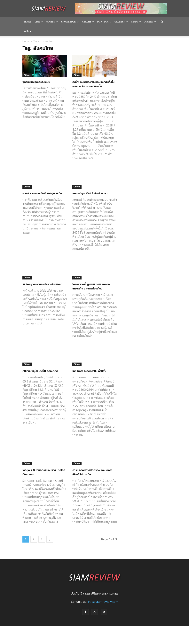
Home (27, 22)
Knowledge (70, 22)
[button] (162, 22)
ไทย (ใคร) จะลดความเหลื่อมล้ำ (89, 362)
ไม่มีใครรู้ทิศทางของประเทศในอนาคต (42, 275)
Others (27, 65)
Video (136, 22)
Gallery (121, 22)
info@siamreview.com (103, 592)
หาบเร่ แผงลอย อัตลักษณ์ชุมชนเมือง (42, 184)
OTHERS (150, 22)
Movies (52, 22)
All (27, 31)
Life (39, 22)
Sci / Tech (104, 22)
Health (88, 22)
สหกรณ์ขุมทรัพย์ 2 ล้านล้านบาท (89, 184)
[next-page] (49, 530)
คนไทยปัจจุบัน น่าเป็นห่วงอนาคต (40, 362)
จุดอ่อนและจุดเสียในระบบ (36, 72)
